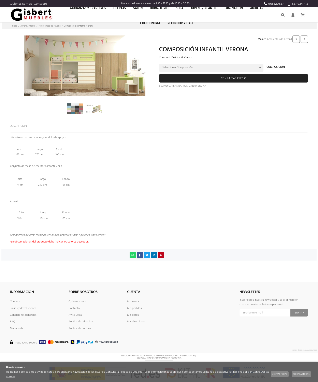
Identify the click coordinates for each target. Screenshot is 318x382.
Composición (275, 67)
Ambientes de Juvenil (279, 39)
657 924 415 (298, 4)
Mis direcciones (136, 321)
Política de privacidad (81, 321)
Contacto (40, 3)
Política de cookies (80, 328)
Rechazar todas (301, 374)
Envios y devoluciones (23, 308)
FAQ (12, 321)
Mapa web (16, 328)
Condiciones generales (23, 315)
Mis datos (133, 315)
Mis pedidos (134, 308)
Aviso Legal (75, 315)
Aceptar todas (279, 374)
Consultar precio (233, 78)
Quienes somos (21, 3)
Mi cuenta (133, 301)
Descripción (18, 126)
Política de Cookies (130, 372)
